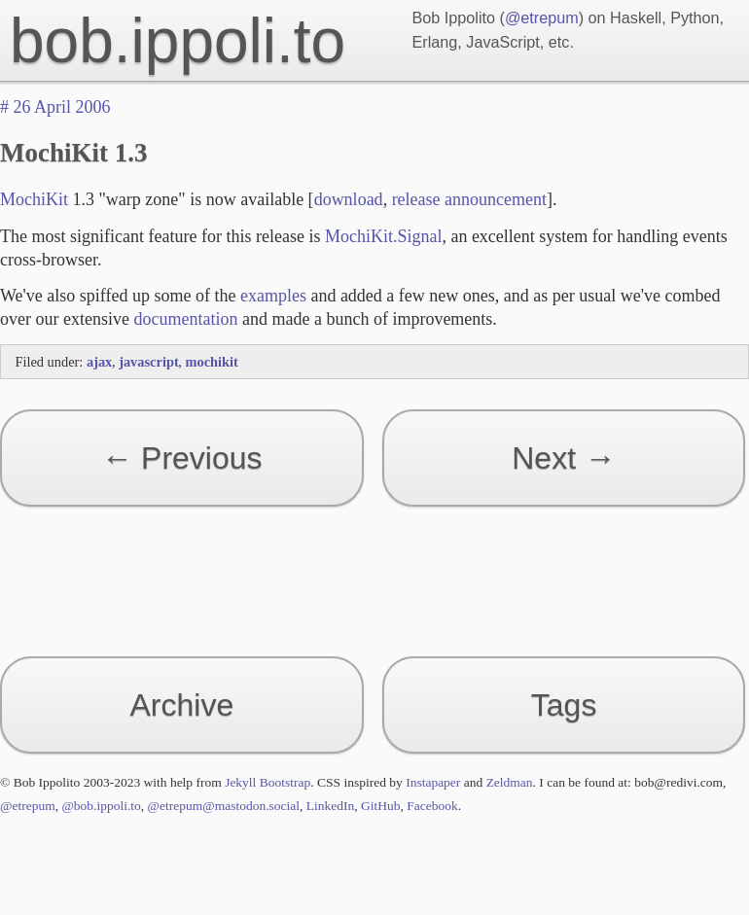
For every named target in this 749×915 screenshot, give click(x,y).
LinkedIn (330, 805)
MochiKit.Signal (384, 236)
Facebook (432, 805)
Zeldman (509, 782)
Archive (182, 704)
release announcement (469, 199)
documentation (185, 319)
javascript (150, 362)
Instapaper (433, 782)
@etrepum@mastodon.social (224, 805)
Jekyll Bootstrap (267, 782)
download (348, 199)
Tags (564, 704)
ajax (101, 362)
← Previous (181, 457)
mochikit (211, 362)
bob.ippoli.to (177, 41)
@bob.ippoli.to (100, 805)
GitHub (381, 805)
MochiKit (34, 199)
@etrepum (542, 17)
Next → (564, 457)
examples (273, 295)
